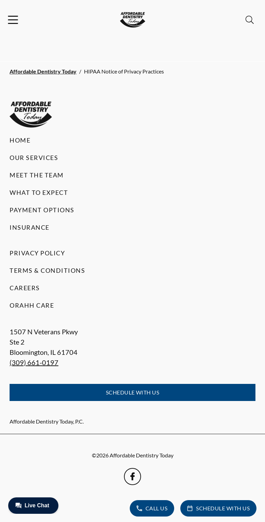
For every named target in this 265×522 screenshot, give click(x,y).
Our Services (34, 157)
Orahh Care (32, 305)
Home (20, 140)
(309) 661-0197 (34, 362)
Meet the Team (37, 175)
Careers (25, 288)
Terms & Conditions (47, 270)
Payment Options (42, 210)
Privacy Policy (37, 253)
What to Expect (39, 192)
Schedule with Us (132, 392)
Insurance (30, 227)
